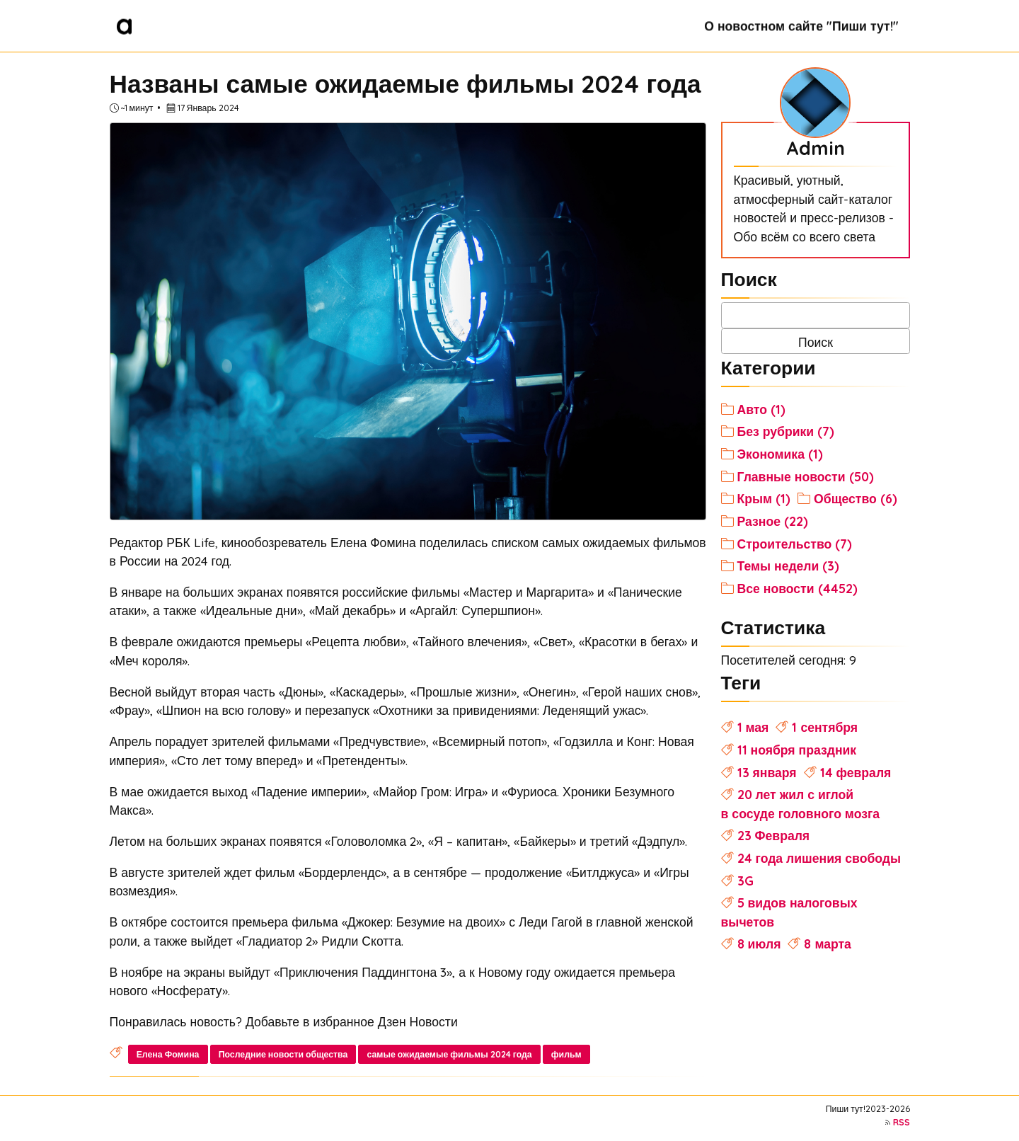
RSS (901, 1122)
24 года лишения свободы (819, 858)
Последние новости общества (283, 1054)
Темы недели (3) (788, 565)
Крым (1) (764, 498)
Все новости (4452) (797, 588)
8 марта (827, 943)
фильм (566, 1054)
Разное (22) (772, 521)
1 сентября (825, 727)
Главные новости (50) (805, 476)
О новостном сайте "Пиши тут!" (801, 25)
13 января (767, 772)
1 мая (753, 727)
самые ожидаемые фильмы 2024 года (449, 1054)
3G (745, 880)
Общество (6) (855, 498)
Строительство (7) (795, 543)
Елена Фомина (168, 1054)
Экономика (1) (780, 453)
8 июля (759, 943)
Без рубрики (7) (786, 431)
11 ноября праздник (797, 749)
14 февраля (856, 772)
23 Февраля (773, 835)
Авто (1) (761, 409)
